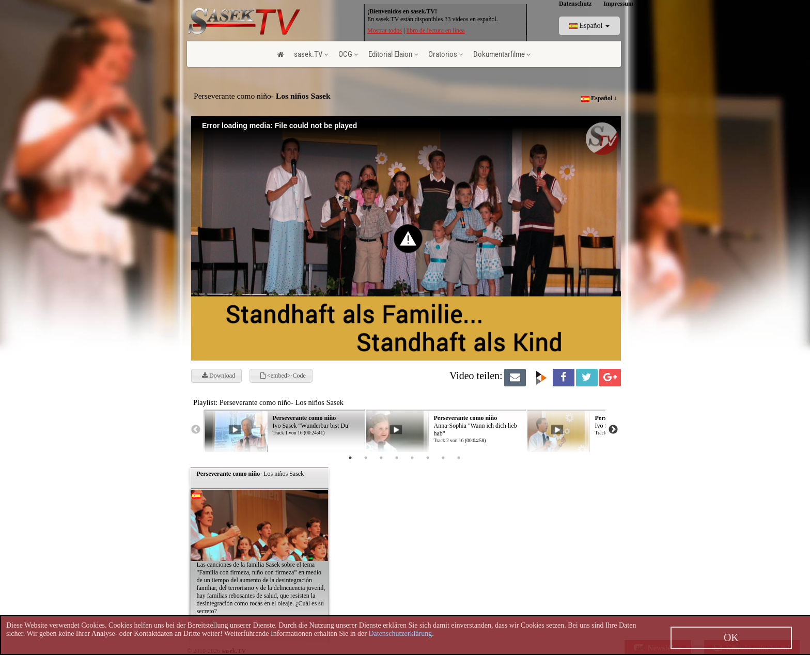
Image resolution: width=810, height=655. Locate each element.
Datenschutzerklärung (400, 633)
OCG (348, 54)
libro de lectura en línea (435, 30)
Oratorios (445, 54)
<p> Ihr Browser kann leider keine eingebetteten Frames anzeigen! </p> (435, 423)
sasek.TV (311, 54)
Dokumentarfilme (502, 54)
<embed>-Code (283, 375)
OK (731, 637)
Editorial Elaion (393, 54)
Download (218, 375)
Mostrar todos (384, 30)
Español (589, 25)
